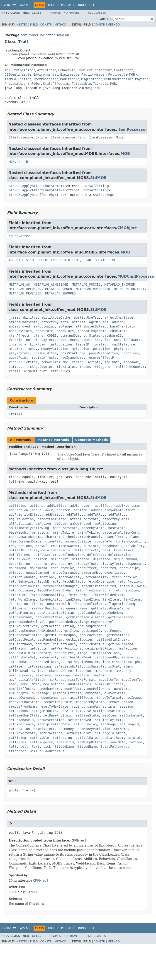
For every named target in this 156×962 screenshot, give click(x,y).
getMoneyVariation (25, 635)
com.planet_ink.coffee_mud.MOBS (47, 35)
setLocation (19, 729)
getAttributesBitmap (55, 612)
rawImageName (72, 357)
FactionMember (93, 74)
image (82, 653)
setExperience (21, 724)
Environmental (45, 74)
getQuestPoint (21, 639)
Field (34, 24)
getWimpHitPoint (99, 648)
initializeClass (105, 653)
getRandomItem (49, 639)
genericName (76, 608)
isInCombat (18, 662)
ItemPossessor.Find (68, 137)
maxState (119, 344)
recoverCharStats (24, 702)
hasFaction (127, 648)
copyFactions (20, 546)
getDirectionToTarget (85, 617)
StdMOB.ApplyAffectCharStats (35, 190)
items (128, 666)
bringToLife (63, 532)
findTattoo (18, 604)
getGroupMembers (92, 626)
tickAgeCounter (39, 366)
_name (13, 317)
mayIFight (101, 675)
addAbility (56, 505)
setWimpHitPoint (92, 742)
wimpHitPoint (35, 371)
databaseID (112, 335)
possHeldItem (45, 353)
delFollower (19, 559)
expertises (90, 340)
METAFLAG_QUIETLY (129, 289)
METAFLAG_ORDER (58, 289)
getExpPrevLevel (23, 626)
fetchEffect (47, 581)
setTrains (17, 742)
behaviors (65, 331)
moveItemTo (108, 679)
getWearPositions (66, 648)
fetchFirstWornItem (98, 586)
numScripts (18, 693)
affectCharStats (23, 322)
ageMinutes (98, 322)
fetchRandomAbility (47, 595)
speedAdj (131, 362)
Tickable (100, 83)
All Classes (97, 12)
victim (14, 371)
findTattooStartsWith (51, 604)
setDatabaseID (21, 720)
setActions (18, 711)
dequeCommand (125, 559)
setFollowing (85, 724)
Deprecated (66, 5)
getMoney (111, 630)
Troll (13, 414)
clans (38, 335)
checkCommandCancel (83, 537)
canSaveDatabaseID (25, 537)
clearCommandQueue (25, 541)
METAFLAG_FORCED (86, 284)
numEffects (73, 689)
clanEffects (114, 537)
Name (35, 684)
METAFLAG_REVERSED (25, 293)
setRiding (17, 737)
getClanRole (88, 612)
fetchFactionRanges (60, 586)
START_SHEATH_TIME (99, 260)
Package (25, 5)
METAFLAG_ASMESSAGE (51, 284)
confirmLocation (130, 541)
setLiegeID (129, 724)
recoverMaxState (57, 702)
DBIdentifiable (18, 74)
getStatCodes (64, 644)
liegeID (82, 344)
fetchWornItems (22, 599)
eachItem (108, 568)
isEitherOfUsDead (76, 657)
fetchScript (78, 595)
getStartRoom (20, 644)
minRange (56, 679)
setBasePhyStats (57, 715)
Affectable (46, 70)
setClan (109, 715)
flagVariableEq (121, 604)
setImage (108, 724)
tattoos (15, 366)
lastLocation (60, 344)
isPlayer (16, 666)
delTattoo (80, 559)
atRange (65, 326)
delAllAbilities (23, 550)
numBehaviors (48, 689)
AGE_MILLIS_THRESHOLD (28, 260)
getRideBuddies (79, 639)
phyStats (121, 349)
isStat (114, 666)
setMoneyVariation (94, 729)
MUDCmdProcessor (118, 79)
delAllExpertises (117, 550)
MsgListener (91, 79)
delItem (40, 559)
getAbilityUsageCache (110, 608)
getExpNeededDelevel (27, 622)
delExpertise (119, 555)
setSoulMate (86, 737)
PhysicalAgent (17, 83)
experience (68, 340)
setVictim (65, 742)
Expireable (69, 74)
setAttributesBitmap (105, 711)
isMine (72, 662)
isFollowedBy (106, 657)
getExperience (120, 617)
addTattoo (74, 514)
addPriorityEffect (25, 514)
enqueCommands (65, 572)
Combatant (103, 70)
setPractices (50, 733)
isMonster (90, 662)
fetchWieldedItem (108, 595)
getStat (42, 644)
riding (77, 362)
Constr (46, 24)
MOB (132, 74)
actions (36, 505)
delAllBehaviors (55, 550)
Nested (21, 24)
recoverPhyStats (90, 702)
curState (91, 335)
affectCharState (118, 317)
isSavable (96, 666)
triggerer (103, 366)
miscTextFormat (81, 679)
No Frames (71, 12)
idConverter (19, 236)
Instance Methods (53, 440)
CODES (52, 335)
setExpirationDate (53, 724)
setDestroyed (79, 720)
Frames (55, 12)
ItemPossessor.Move (106, 137)
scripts (94, 362)
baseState (44, 331)
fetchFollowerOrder (54, 590)
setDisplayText (108, 720)
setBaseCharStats (24, 715)
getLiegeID (90, 630)
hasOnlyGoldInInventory (30, 653)
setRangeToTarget (110, 733)
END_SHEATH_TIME (65, 260)
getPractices (117, 635)
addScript (53, 514)
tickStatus (66, 366)
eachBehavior (62, 568)
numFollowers (98, 689)
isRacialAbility (69, 666)
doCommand (17, 568)
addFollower (42, 510)
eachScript (129, 568)
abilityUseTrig (87, 317)
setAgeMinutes (44, 711)
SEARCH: (103, 19)
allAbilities (20, 523)
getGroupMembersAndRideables (35, 630)
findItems (111, 599)
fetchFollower (132, 586)
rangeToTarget (109, 697)
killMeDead (18, 671)
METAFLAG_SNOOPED (60, 293)
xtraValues (60, 371)
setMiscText (44, 729)
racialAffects (44, 357)
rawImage (133, 697)
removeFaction (120, 702)
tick (47, 746)
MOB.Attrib (18, 162)
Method (60, 24)
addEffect (103, 505)
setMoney (66, 729)
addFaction (18, 510)
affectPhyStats (54, 322)
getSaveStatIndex (112, 639)
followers (132, 340)
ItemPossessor (45, 79)
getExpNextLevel (99, 622)
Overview (8, 5)
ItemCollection (18, 79)
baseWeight (18, 532)
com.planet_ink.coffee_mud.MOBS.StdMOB (45, 54)
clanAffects (19, 335)
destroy (65, 563)
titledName (64, 746)
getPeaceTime (91, 635)
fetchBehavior (124, 577)
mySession (80, 349)
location (100, 344)
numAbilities (79, 684)
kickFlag (37, 344)
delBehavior (72, 555)
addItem (63, 510)
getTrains (17, 648)
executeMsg (90, 572)
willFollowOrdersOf (47, 751)
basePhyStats (20, 331)
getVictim (38, 648)
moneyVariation (54, 349)
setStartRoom (112, 737)
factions (111, 340)
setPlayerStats (22, 733)
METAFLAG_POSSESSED (93, 289)
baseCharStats (122, 326)
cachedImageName (92, 331)
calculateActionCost (120, 532)
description (19, 340)
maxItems (43, 675)
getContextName (49, 617)
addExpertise (127, 505)
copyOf (41, 546)
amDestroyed (19, 326)
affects (78, 322)
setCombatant (131, 715)
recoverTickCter (23, 362)
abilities (17, 505)
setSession (62, 737)
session (126, 706)
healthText (64, 653)
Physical (142, 79)
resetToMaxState (53, 706)
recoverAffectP (100, 357)
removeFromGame (54, 362)
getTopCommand (120, 644)
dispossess (134, 563)
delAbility (134, 546)
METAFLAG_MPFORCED (25, 289)
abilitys (29, 317)
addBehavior (80, 505)
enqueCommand (37, 572)
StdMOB (25, 102)
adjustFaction (21, 519)
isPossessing (39, 666)
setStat (134, 737)
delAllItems (19, 555)
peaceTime (101, 349)
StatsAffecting (56, 83)
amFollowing (44, 326)
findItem (71, 599)
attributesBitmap (91, 326)
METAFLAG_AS (19, 284)
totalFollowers (114, 746)
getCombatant (20, 617)
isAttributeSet (22, 657)
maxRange (62, 675)
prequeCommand (21, 697)
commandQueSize (77, 541)
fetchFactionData (24, 586)
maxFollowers (20, 675)
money (32, 349)
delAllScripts (46, 555)
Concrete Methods (91, 440)
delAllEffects (86, 550)
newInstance (53, 684)
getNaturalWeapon (60, 635)
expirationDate (22, 577)
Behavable (67, 70)
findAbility (50, 599)
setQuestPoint (78, 733)
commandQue (70, 335)
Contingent (123, 70)
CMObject (85, 70)
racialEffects (80, 697)
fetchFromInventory (93, 590)
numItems (121, 689)
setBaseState (87, 715)
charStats (118, 331)
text (35, 746)
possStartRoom (73, 353)
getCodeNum (112, 612)
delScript (59, 559)
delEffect (96, 555)
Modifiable (69, 79)
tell (13, 746)
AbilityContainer (20, 70)
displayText (44, 340)
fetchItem (17, 595)
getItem (71, 630)
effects (15, 572)
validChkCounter (130, 366)
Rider (36, 83)
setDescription (50, 720)
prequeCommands (50, 697)
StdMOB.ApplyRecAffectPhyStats (36, 195)
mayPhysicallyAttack (27, 679)
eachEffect (87, 568)
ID (44, 453)
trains (85, 366)
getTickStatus (92, 644)
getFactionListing (57, 626)
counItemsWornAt (65, 546)
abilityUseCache (55, 317)
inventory (17, 344)
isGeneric (130, 657)
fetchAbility (69, 577)
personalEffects (67, 693)
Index (82, 5)
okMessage (40, 693)
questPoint (18, 357)
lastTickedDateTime (54, 671)
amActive (43, 523)
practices (130, 353)
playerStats (19, 353)
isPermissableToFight (121, 662)
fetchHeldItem (126, 590)
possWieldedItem (103, 353)
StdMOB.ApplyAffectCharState (35, 186)
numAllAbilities (109, 684)
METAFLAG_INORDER (119, 284)
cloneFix (52, 541)
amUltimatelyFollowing (29, 528)
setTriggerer (41, 742)
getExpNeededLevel (65, 622)
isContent (48, 657)
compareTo (103, 541)
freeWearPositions (46, 608)
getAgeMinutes (21, 612)
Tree (51, 5)
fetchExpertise (100, 581)
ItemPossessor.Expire (28, 137)
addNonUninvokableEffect (113, 510)
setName (120, 729)
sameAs (93, 706)
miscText (16, 349)
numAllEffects (21, 689)
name (13, 684)
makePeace (103, 671)
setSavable (39, 737)
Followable (117, 74)
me (133, 344)
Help (92, 5)
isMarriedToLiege (47, 662)
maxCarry (123, 671)
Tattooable (81, 83)
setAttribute (72, 711)
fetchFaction (129, 581)
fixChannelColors (89, 604)
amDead (118, 322)
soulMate (111, 362)
